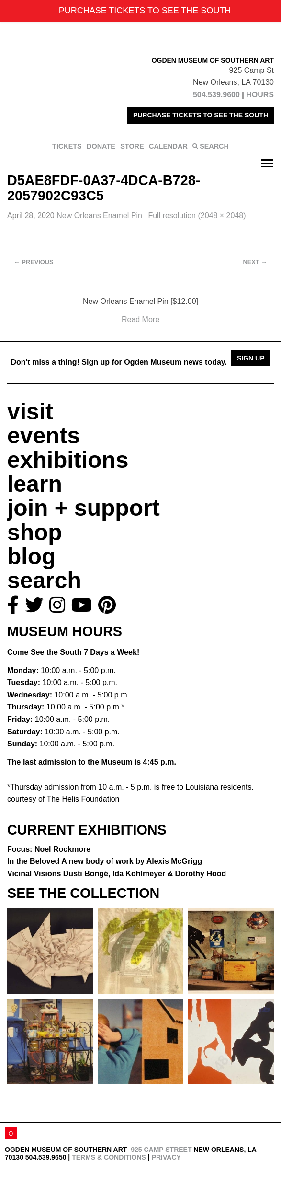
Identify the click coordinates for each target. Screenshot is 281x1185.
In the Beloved (104, 861)
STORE (132, 146)
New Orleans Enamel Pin (100, 215)
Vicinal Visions (116, 874)
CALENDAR (168, 146)
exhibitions (67, 460)
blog (31, 556)
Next (255, 262)
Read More (140, 319)
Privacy (166, 1157)
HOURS (260, 95)
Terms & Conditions (109, 1157)
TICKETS (67, 146)
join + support (83, 508)
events (43, 435)
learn (34, 484)
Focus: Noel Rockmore (48, 849)
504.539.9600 (216, 95)
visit (30, 411)
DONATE (101, 146)
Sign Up (251, 358)
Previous (34, 262)
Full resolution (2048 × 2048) (197, 215)
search (44, 580)
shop (34, 532)
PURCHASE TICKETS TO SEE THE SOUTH (200, 115)
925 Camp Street (161, 1149)
